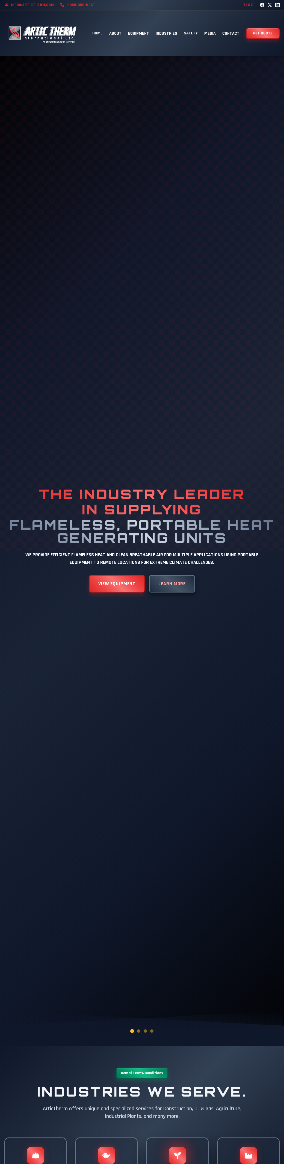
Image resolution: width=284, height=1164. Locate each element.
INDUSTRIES (166, 33)
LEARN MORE (172, 583)
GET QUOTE (263, 33)
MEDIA (210, 33)
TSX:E (248, 4)
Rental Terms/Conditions (142, 1073)
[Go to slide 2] (138, 1031)
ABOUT (115, 33)
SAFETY (191, 33)
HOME (97, 33)
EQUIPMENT (138, 33)
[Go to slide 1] (132, 1031)
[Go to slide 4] (151, 1031)
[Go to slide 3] (145, 1031)
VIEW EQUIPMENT (117, 583)
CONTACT (230, 33)
